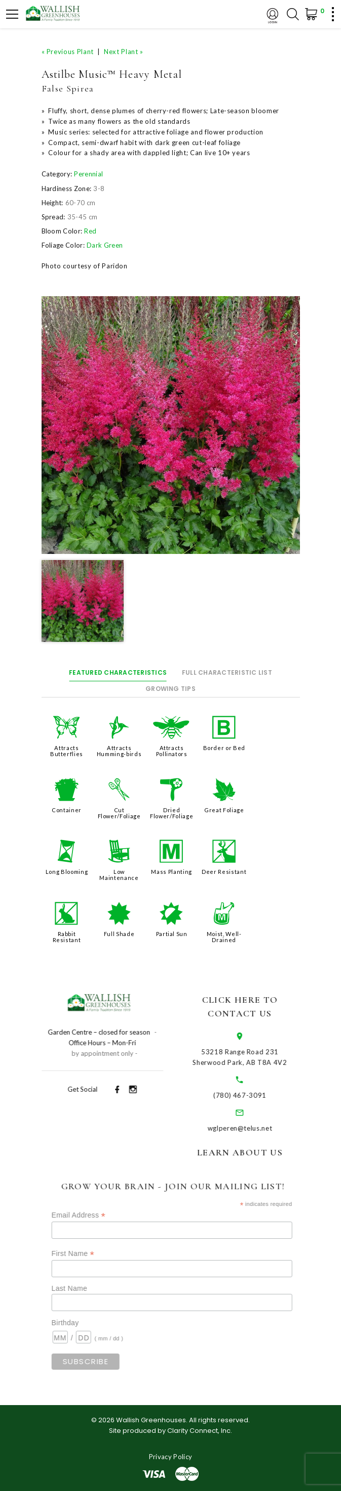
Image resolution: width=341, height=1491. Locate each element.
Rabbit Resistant (67, 936)
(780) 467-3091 (250, 1095)
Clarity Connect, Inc (199, 1430)
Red (90, 231)
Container (67, 810)
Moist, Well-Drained (224, 936)
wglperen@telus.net (250, 1128)
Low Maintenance (118, 874)
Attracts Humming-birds (119, 750)
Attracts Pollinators (171, 750)
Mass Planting (171, 871)
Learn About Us (250, 1152)
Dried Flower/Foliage (171, 813)
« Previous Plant (68, 52)
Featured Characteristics (118, 672)
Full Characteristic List (227, 672)
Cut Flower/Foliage (119, 813)
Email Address (94, 1215)
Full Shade (119, 933)
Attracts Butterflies (66, 750)
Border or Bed (224, 747)
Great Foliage (224, 810)
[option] (171, 425)
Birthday (80, 1323)
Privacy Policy (171, 1457)
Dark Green (105, 245)
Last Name (85, 1288)
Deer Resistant (224, 871)
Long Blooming (67, 871)
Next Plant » (123, 52)
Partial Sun (171, 933)
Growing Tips (170, 688)
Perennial (88, 174)
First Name (88, 1254)
